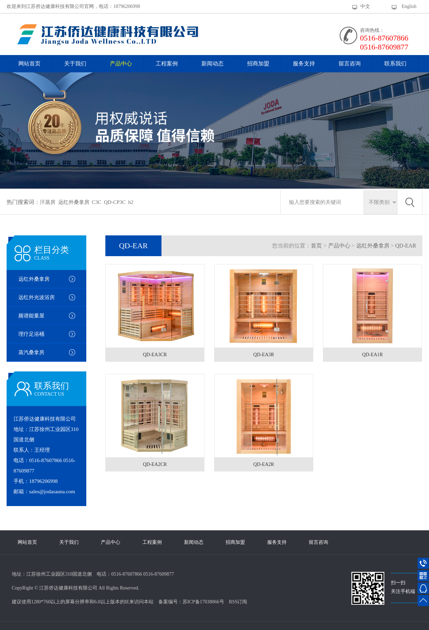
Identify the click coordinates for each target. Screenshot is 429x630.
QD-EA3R (263, 354)
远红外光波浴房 (36, 297)
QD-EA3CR (155, 354)
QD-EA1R (372, 354)
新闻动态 (212, 63)
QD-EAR (405, 246)
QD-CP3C (115, 202)
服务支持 (304, 63)
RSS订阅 (238, 601)
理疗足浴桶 (31, 334)
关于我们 (75, 63)
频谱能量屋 (31, 315)
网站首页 (29, 63)
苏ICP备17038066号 (203, 601)
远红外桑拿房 (73, 202)
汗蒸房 (47, 202)
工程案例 (167, 63)
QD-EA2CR (155, 464)
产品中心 (121, 63)
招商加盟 (258, 63)
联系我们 (395, 63)
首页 (316, 246)
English (409, 6)
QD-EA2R (263, 464)
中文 (365, 6)
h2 (130, 202)
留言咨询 (350, 63)
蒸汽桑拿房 (31, 352)
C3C (97, 202)
